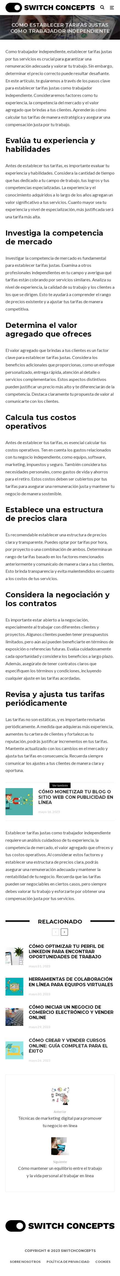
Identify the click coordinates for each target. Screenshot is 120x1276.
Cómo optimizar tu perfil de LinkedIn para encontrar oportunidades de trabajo (66, 952)
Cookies (102, 1262)
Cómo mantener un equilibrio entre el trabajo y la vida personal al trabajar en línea (60, 1168)
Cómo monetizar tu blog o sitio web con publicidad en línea (75, 798)
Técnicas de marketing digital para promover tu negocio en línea (60, 1118)
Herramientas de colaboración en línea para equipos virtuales (71, 985)
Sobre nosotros (25, 1262)
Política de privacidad (68, 1262)
